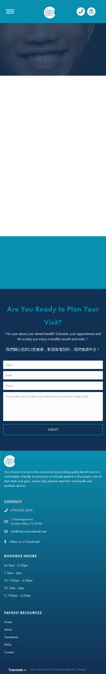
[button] (81, 11)
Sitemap (81, 669)
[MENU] (10, 11)
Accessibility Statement (63, 669)
